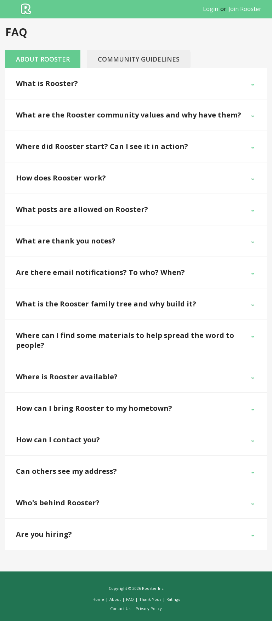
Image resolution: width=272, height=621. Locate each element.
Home (98, 599)
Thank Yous (150, 599)
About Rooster (43, 59)
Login (210, 9)
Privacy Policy (149, 608)
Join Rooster (244, 9)
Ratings (173, 599)
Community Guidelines (139, 59)
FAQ (130, 599)
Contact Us (120, 608)
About (115, 599)
